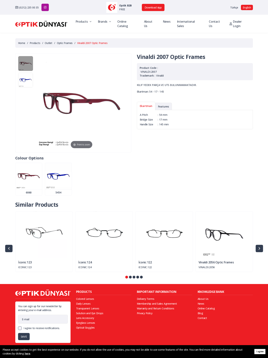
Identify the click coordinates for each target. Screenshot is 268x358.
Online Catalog (122, 24)
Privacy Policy (145, 313)
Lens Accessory (85, 318)
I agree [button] (259, 351)
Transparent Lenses (87, 308)
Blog (200, 313)
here (27, 353)
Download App (153, 7)
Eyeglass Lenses (85, 323)
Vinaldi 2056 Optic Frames (216, 262)
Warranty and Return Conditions (155, 308)
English (247, 7)
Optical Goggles (85, 327)
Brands (104, 22)
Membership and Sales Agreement (157, 303)
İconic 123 (25, 262)
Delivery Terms (145, 299)
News (167, 22)
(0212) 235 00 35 (28, 7)
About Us (148, 24)
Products (83, 22)
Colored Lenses (85, 299)
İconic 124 (85, 262)
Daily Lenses (83, 303)
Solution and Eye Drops (89, 313)
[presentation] (9, 248)
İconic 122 (145, 262)
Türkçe (234, 7)
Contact (202, 318)
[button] (126, 277)
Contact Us (214, 24)
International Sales (186, 24)
